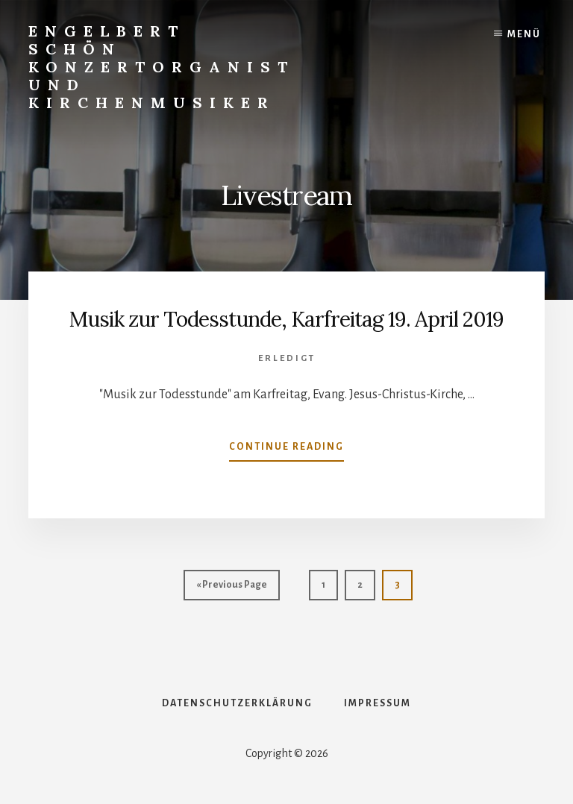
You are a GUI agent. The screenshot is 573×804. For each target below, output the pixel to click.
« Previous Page (231, 588)
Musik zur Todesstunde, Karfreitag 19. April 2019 (286, 319)
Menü (524, 34)
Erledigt (287, 358)
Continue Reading (286, 450)
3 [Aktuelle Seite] (403, 588)
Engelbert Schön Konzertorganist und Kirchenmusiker (161, 67)
